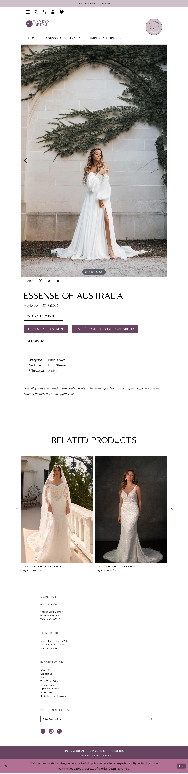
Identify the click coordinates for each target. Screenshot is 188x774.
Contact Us (46, 673)
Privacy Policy (97, 750)
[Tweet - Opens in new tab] (40, 281)
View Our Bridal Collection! (94, 3)
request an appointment (59, 393)
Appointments (48, 684)
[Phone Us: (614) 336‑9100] (45, 12)
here (126, 768)
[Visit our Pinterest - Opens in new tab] (59, 731)
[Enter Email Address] (97, 719)
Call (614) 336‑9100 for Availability (105, 329)
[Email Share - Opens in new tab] (57, 280)
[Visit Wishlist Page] (61, 12)
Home (32, 38)
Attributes (36, 340)
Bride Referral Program (53, 696)
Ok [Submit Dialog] (181, 766)
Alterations (46, 692)
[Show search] (36, 12)
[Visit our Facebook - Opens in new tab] (43, 731)
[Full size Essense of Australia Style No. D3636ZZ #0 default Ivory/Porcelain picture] (94, 161)
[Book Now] (154, 27)
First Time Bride (49, 681)
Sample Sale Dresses (105, 38)
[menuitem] (27, 12)
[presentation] (57, 509)
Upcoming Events (49, 688)
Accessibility (117, 750)
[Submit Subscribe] (150, 719)
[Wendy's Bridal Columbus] (37, 23)
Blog (42, 677)
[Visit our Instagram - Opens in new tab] (51, 731)
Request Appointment (46, 329)
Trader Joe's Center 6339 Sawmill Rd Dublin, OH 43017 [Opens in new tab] (51, 615)
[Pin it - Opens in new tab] (49, 281)
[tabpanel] (94, 161)
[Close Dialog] (5, 766)
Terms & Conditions (74, 750)
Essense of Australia (62, 38)
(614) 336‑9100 (48, 604)
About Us (45, 670)
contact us (31, 393)
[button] (27, 12)
